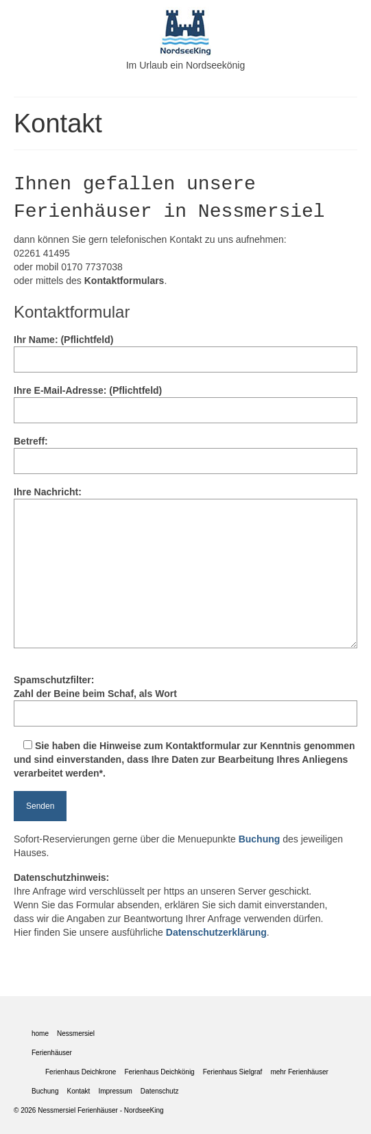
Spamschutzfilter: (185, 700)
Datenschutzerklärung (216, 932)
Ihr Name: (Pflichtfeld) (185, 349)
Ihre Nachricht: (185, 498)
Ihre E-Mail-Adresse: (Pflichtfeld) (185, 400)
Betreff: (185, 451)
